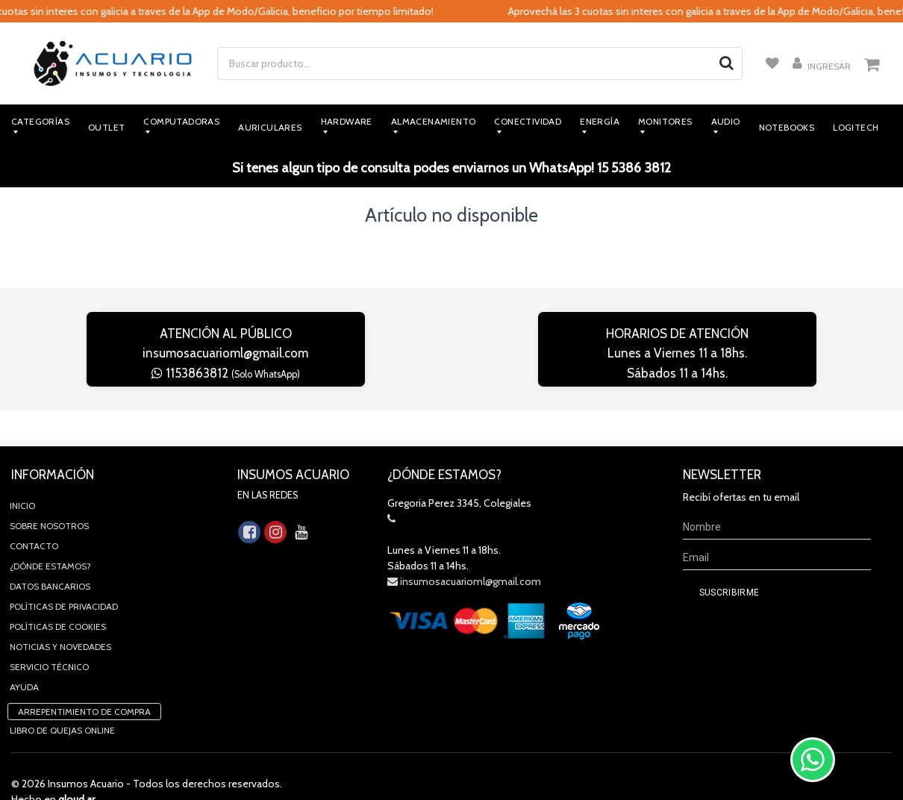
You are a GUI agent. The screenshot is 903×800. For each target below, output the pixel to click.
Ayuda (24, 657)
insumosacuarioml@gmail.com (225, 353)
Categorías (40, 121)
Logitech (855, 127)
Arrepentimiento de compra (84, 681)
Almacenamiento (433, 121)
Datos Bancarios (50, 556)
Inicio (22, 475)
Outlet (106, 127)
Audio (725, 121)
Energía (599, 121)
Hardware (346, 121)
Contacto (34, 516)
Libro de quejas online (62, 700)
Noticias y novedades (60, 616)
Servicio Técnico (49, 637)
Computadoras (181, 121)
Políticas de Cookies (58, 596)
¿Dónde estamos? (50, 536)
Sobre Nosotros (49, 495)
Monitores (665, 121)
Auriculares (269, 127)
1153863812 (225, 373)
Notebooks (787, 127)
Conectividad (527, 121)
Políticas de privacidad (64, 576)
